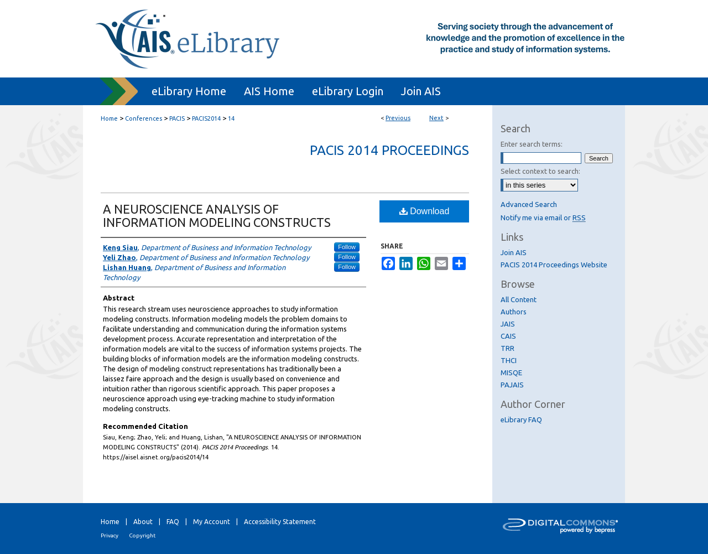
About (143, 521)
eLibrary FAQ (521, 419)
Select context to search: (540, 171)
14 (231, 118)
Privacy (109, 535)
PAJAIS (512, 385)
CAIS (508, 336)
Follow (347, 247)
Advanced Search (529, 204)
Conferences (143, 118)
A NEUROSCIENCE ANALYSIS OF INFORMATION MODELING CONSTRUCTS (217, 215)
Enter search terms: (532, 144)
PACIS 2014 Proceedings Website (554, 264)
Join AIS (514, 252)
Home (109, 118)
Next (436, 118)
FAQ (172, 521)
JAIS (508, 324)
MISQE (511, 372)
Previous (398, 118)
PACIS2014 (206, 118)
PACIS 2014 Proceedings (389, 150)
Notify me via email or (543, 217)
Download (424, 211)
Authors (514, 311)
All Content (519, 299)
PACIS (177, 118)
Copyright (142, 535)
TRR (507, 348)
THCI (509, 360)
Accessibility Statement (280, 521)
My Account (211, 521)
